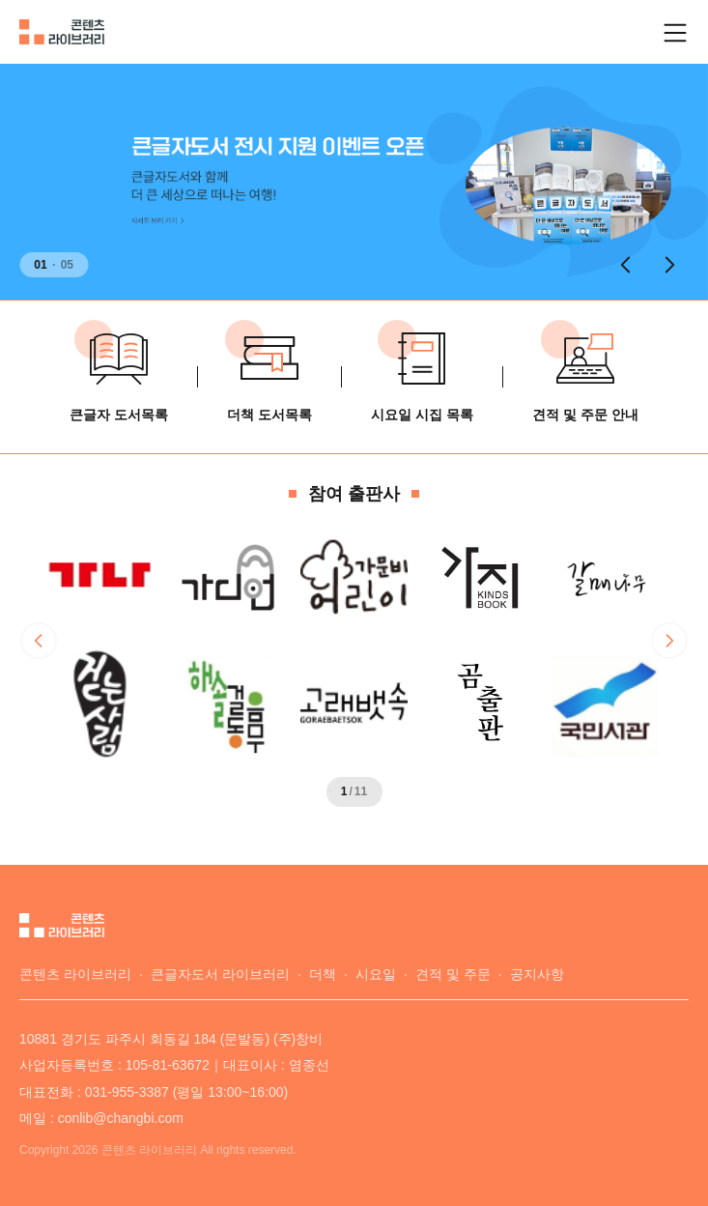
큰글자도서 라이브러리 (220, 974)
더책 (322, 974)
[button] (625, 264)
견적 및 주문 (453, 974)
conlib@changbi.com (121, 1118)
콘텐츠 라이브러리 (75, 974)
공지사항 (537, 974)
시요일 (375, 974)
